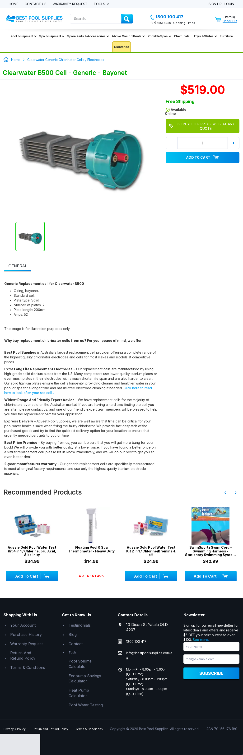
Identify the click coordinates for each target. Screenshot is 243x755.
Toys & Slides (205, 36)
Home (14, 4)
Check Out (230, 21)
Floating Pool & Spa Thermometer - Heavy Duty (91, 549)
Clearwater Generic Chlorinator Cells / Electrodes (65, 60)
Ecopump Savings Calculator (85, 678)
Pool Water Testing (86, 705)
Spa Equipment (51, 36)
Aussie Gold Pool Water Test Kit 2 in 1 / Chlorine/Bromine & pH (151, 551)
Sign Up (215, 4)
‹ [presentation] (225, 492)
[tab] (18, 265)
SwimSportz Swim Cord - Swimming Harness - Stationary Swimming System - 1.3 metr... (210, 551)
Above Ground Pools (128, 36)
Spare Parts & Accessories (88, 36)
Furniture (226, 36)
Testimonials (80, 625)
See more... (201, 640)
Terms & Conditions (27, 667)
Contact (76, 643)
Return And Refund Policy (22, 655)
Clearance (121, 47)
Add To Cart (202, 157)
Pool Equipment (23, 36)
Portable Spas (159, 36)
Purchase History (26, 634)
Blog (73, 634)
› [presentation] (236, 492)
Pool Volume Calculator (80, 664)
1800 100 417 (166, 17)
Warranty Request (70, 4)
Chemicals (182, 36)
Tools (100, 4)
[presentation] (18, 266)
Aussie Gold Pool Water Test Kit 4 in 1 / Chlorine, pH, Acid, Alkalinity (32, 551)
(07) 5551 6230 (160, 23)
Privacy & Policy (15, 729)
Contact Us (36, 4)
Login (229, 4)
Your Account (23, 625)
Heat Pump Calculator (79, 693)
